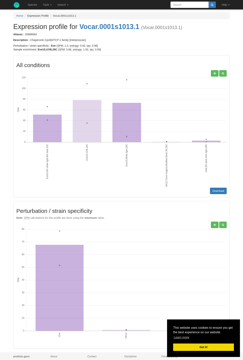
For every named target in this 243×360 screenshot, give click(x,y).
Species (32, 4)
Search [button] (62, 4)
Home (19, 15)
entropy (74, 45)
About (53, 356)
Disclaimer (130, 356)
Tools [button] (47, 4)
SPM (60, 45)
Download (218, 190)
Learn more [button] (181, 337)
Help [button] (226, 4)
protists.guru (21, 356)
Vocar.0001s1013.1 (109, 27)
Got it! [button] (203, 347)
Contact (91, 356)
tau (88, 45)
